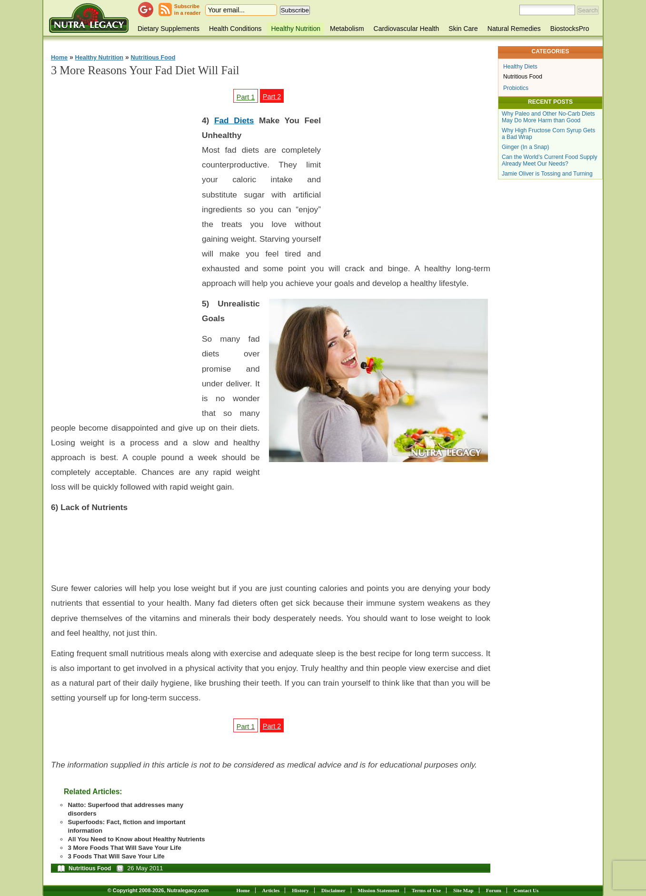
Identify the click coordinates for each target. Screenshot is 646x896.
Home (59, 57)
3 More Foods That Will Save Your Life (124, 847)
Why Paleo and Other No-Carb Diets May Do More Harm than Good (548, 117)
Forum (493, 890)
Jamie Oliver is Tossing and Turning (547, 173)
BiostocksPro (569, 28)
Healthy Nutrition (295, 28)
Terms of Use (426, 890)
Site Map (463, 890)
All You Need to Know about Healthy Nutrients (136, 839)
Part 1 (246, 97)
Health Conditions (235, 28)
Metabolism (347, 28)
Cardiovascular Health (406, 28)
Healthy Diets (520, 66)
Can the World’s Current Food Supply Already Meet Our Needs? (549, 160)
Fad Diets (234, 120)
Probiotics (515, 88)
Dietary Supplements (168, 28)
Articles (271, 890)
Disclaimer (333, 890)
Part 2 (272, 96)
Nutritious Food (153, 57)
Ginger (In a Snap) (525, 147)
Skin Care (462, 28)
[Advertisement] (122, 252)
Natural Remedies (514, 28)
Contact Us (526, 890)
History (300, 890)
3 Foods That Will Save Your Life (116, 856)
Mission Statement (378, 890)
